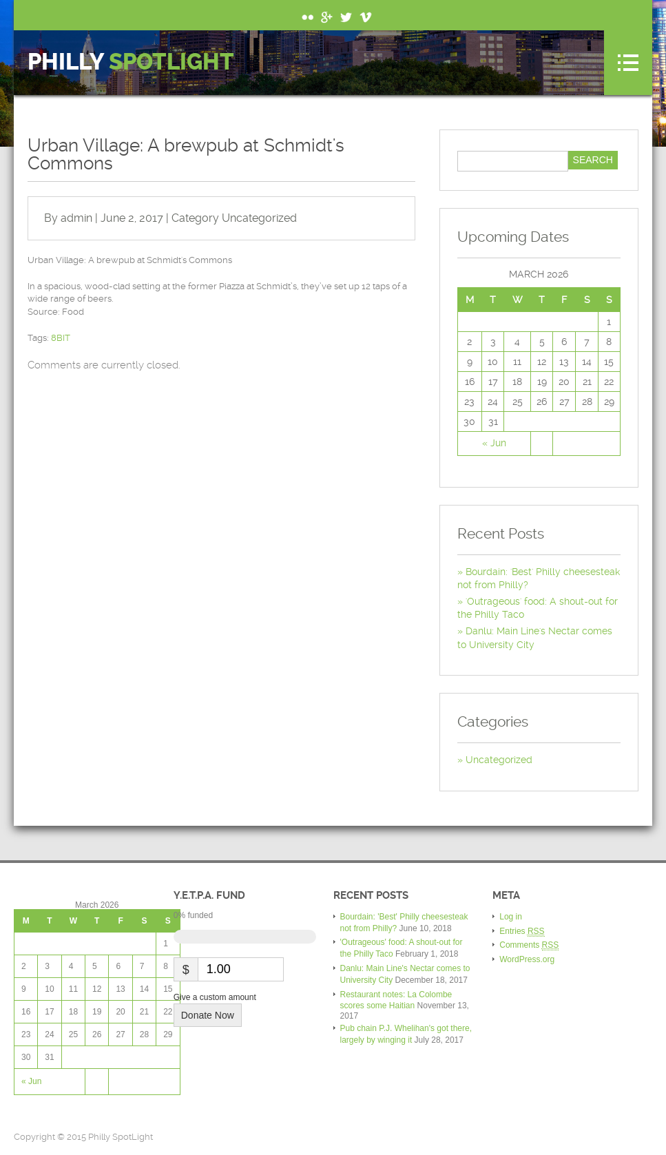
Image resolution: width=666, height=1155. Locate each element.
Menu (628, 62)
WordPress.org (526, 959)
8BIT (60, 338)
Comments (529, 945)
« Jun (494, 442)
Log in (510, 917)
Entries (521, 931)
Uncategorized (259, 218)
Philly (131, 62)
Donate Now (207, 1015)
